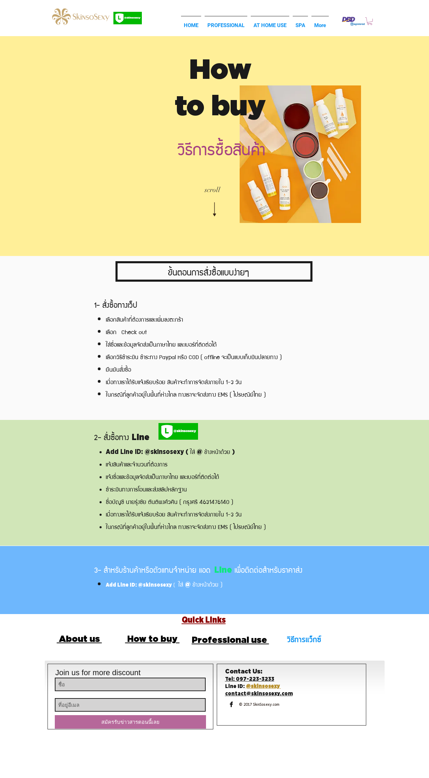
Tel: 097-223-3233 (249, 679)
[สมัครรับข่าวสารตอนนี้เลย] (130, 722)
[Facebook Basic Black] (231, 704)
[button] (369, 21)
